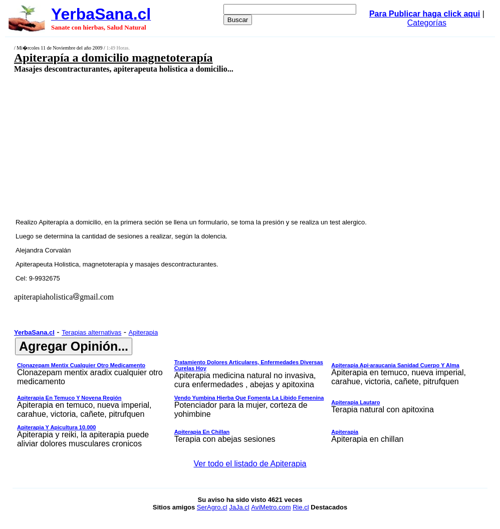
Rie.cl (301, 507)
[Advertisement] (208, 145)
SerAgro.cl (212, 507)
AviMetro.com (271, 507)
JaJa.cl (239, 507)
